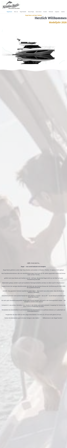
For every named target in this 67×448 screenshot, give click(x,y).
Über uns (16, 11)
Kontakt (45, 11)
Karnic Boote (38, 11)
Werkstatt (51, 11)
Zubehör (63, 11)
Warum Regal (31, 11)
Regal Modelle (23, 11)
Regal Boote (9, 11)
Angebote (57, 11)
